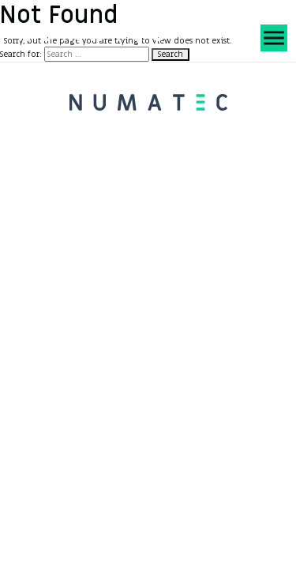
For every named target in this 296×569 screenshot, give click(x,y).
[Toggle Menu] (272, 33)
